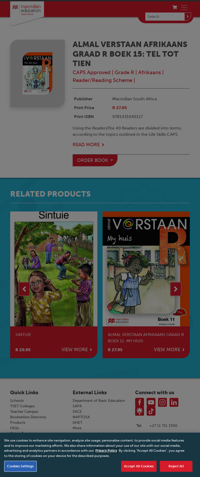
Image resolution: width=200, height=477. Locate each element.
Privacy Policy (106, 460)
